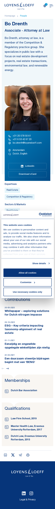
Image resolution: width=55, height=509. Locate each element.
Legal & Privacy (28, 500)
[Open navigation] (51, 6)
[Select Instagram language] (31, 493)
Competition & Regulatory (20, 197)
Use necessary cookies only (27, 292)
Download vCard (27, 174)
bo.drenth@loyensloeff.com (25, 143)
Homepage (10, 16)
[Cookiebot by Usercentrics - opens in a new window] (39, 215)
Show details (39, 263)
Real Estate (12, 190)
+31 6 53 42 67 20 (20, 139)
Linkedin (27, 166)
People (23, 16)
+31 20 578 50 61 (19, 136)
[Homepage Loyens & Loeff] (19, 6)
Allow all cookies (27, 272)
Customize (27, 282)
